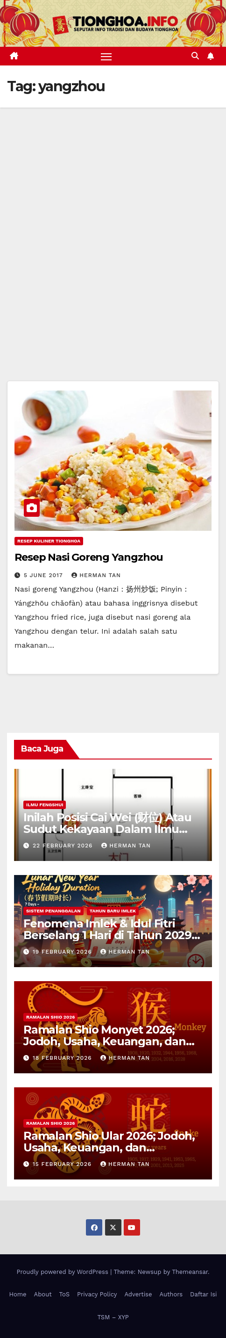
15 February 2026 (63, 1164)
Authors (171, 1294)
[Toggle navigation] (106, 56)
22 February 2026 (64, 845)
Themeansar (190, 1271)
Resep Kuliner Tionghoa (48, 540)
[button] (195, 55)
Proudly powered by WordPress (63, 1271)
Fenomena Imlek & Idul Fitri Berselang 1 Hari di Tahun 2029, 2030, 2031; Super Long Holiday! (109, 935)
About (43, 1294)
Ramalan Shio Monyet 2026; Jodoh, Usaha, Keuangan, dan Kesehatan (104, 1041)
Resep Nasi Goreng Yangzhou (88, 557)
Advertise (138, 1294)
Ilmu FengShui (44, 804)
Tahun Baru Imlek (113, 910)
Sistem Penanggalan (53, 910)
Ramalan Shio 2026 (50, 1017)
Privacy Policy (97, 1294)
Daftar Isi (203, 1294)
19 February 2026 (63, 951)
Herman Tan (96, 575)
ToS (64, 1294)
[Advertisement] (113, 225)
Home (17, 1294)
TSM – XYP (112, 1317)
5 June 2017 (44, 575)
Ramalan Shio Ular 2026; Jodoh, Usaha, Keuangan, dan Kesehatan (109, 1147)
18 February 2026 (63, 1058)
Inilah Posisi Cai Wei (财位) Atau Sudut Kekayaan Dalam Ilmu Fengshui (107, 828)
